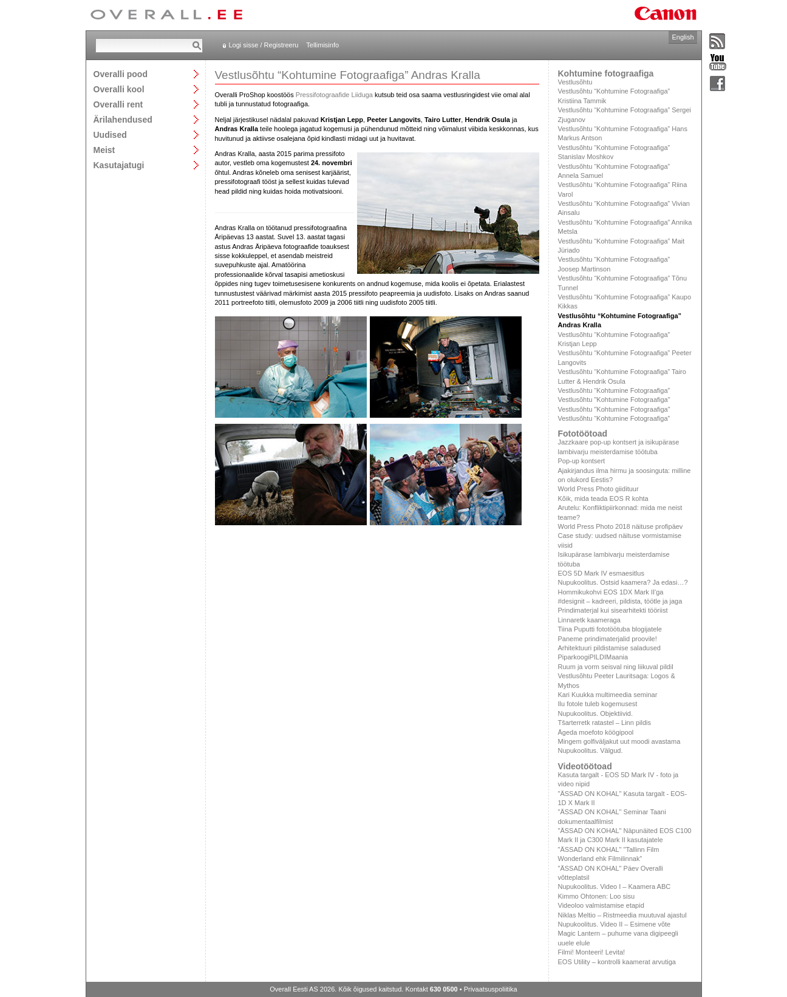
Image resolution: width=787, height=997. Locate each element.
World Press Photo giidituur (598, 488)
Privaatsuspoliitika (490, 989)
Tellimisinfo (322, 45)
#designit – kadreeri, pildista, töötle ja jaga (620, 601)
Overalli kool (119, 89)
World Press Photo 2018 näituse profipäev (620, 526)
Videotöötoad (585, 766)
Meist (104, 149)
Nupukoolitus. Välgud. (590, 750)
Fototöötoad (583, 433)
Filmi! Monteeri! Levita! (591, 952)
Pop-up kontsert (581, 460)
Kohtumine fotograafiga (606, 73)
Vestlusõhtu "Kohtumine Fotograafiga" (614, 399)
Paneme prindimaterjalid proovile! (607, 638)
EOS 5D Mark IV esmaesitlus (601, 573)
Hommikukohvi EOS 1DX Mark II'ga (611, 592)
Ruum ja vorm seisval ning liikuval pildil (615, 666)
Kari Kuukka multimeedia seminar (608, 694)
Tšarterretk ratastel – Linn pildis (604, 722)
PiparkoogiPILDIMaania (593, 657)
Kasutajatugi (119, 164)
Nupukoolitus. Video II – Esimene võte (614, 924)
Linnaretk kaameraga (589, 620)
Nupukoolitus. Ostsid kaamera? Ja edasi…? (623, 582)
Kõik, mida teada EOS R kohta (603, 498)
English (682, 37)
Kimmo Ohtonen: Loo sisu (596, 896)
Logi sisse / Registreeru (264, 45)
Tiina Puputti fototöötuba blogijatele (610, 629)
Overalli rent (118, 104)
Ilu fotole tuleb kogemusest (598, 703)
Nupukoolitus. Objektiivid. (595, 713)
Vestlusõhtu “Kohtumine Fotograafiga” (614, 390)
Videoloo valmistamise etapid (601, 905)
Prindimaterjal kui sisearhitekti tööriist (613, 610)
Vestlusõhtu (575, 82)
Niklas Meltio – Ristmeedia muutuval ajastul (622, 915)
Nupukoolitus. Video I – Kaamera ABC (614, 886)
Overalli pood (121, 73)
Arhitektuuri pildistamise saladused (609, 648)
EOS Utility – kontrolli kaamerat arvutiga (617, 961)
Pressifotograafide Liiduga (334, 94)
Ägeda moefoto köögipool (596, 732)
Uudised (110, 134)
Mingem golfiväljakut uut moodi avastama (619, 741)
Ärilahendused (123, 119)
